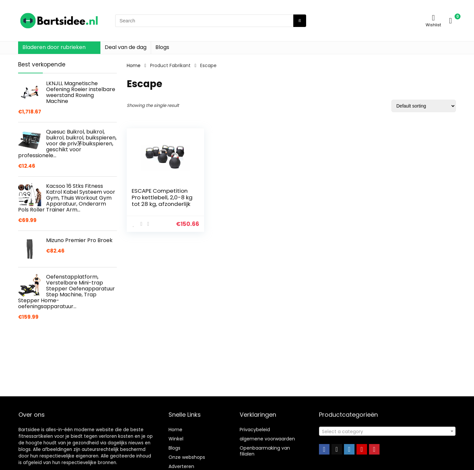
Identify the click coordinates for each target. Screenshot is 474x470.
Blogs (162, 47)
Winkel (176, 438)
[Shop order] (423, 106)
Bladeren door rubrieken (54, 47)
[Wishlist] (433, 17)
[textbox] (387, 431)
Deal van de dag (125, 47)
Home (134, 65)
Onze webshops (187, 457)
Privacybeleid (255, 429)
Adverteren (181, 466)
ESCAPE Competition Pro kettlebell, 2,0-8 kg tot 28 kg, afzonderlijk (162, 197)
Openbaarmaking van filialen (265, 451)
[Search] (299, 20)
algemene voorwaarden (267, 438)
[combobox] (387, 431)
